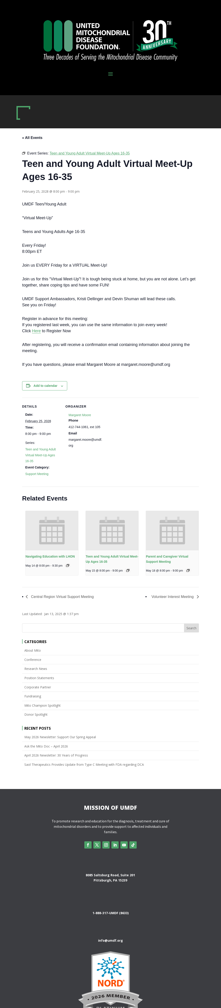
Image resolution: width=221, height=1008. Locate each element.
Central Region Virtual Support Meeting (62, 597)
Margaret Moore (80, 415)
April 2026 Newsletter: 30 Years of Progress (56, 755)
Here (36, 331)
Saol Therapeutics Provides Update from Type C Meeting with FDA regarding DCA (84, 764)
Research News (35, 669)
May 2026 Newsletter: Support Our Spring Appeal (60, 737)
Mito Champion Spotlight (42, 705)
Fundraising (32, 696)
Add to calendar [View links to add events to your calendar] (46, 386)
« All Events (32, 138)
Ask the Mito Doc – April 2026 (46, 746)
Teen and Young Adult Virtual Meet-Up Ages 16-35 (40, 455)
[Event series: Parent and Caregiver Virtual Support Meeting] (188, 570)
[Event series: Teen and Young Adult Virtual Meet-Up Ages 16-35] (127, 570)
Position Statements (39, 678)
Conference (32, 659)
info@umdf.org (110, 940)
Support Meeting (36, 474)
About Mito (32, 650)
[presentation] (51, 531)
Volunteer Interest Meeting (173, 597)
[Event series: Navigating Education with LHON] (67, 565)
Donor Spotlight (36, 714)
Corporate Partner (37, 687)
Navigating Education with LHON (50, 556)
